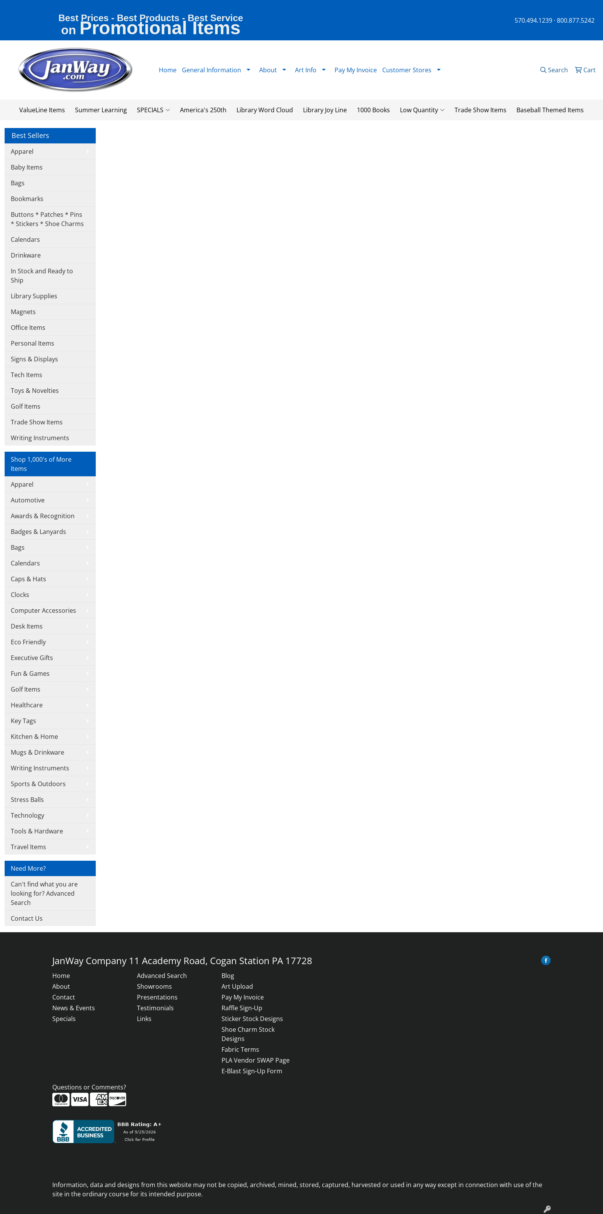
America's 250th (203, 110)
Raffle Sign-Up (242, 1008)
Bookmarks (27, 199)
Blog (228, 975)
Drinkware (26, 255)
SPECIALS (153, 110)
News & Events (73, 1008)
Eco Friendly (28, 642)
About (61, 986)
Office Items (28, 327)
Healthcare (27, 705)
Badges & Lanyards (38, 531)
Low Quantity (422, 110)
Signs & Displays (34, 359)
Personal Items (32, 343)
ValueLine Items (42, 110)
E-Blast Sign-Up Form (252, 1071)
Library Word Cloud (265, 110)
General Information (211, 70)
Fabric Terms (240, 1049)
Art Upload (237, 986)
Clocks (20, 594)
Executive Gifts (32, 658)
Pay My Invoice (356, 70)
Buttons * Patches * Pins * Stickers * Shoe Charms (47, 219)
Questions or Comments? (89, 1087)
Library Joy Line (325, 110)
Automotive (28, 500)
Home (168, 70)
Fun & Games (30, 673)
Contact (63, 997)
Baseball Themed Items (550, 110)
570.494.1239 (533, 20)
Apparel (22, 151)
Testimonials (155, 1008)
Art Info (305, 70)
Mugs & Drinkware (37, 752)
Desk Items (27, 626)
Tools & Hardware (37, 831)
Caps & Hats (28, 579)
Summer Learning (101, 110)
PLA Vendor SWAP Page (256, 1060)
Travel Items (28, 847)
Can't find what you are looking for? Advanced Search (44, 893)
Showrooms (154, 986)
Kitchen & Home (34, 736)
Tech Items (26, 375)
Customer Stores (406, 70)
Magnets (23, 312)
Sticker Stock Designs (252, 1018)
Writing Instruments (40, 438)
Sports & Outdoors (38, 784)
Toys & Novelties (35, 390)
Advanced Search (162, 975)
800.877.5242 (576, 20)
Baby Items (27, 167)
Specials (64, 1018)
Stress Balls (27, 799)
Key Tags (23, 721)
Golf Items (25, 406)
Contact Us (27, 918)
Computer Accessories (43, 610)
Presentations (157, 997)
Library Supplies (34, 296)
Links (144, 1018)
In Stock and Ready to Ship (42, 275)
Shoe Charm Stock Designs (248, 1034)
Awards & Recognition (43, 516)
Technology (27, 815)
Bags (18, 183)
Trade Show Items (480, 110)
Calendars (25, 239)
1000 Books (373, 110)
